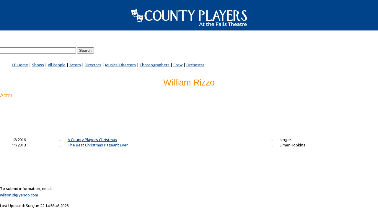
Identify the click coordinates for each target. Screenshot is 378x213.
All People (57, 64)
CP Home (20, 64)
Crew (178, 64)
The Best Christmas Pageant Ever (98, 145)
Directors (93, 64)
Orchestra (195, 64)
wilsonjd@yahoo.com (19, 195)
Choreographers (155, 64)
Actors (75, 64)
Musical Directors (120, 64)
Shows (38, 64)
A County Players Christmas (92, 139)
